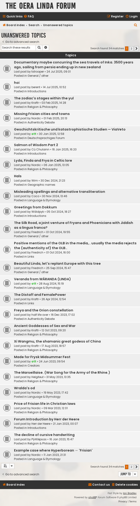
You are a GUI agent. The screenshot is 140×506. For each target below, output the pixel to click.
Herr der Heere (40, 424)
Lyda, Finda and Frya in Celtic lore (43, 160)
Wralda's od (24, 388)
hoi (17, 82)
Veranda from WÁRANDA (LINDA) (42, 279)
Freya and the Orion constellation (43, 310)
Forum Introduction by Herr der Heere (46, 419)
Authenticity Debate (41, 122)
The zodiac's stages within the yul (44, 98)
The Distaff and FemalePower (40, 294)
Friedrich (37, 232)
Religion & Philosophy (43, 107)
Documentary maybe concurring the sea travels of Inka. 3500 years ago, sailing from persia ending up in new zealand (73, 64)
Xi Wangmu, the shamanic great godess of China (57, 341)
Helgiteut (37, 377)
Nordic (36, 118)
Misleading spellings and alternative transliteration (59, 191)
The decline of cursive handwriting (44, 435)
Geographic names (41, 185)
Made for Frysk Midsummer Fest (42, 357)
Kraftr (35, 103)
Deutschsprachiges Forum (46, 138)
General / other (38, 76)
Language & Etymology (44, 200)
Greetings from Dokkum (35, 207)
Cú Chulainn (40, 149)
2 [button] (131, 48)
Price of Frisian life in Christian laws (45, 403)
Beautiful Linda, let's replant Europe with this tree (57, 263)
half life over (39, 315)
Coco (35, 196)
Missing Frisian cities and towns (42, 114)
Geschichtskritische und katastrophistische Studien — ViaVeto (70, 129)
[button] (136, 48)
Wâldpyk (37, 212)
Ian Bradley (130, 493)
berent (35, 87)
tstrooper (37, 71)
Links (31, 256)
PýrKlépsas (39, 439)
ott (33, 134)
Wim (34, 180)
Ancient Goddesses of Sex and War (45, 326)
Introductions (37, 91)
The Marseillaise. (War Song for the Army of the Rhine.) (62, 372)
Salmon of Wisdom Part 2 (36, 145)
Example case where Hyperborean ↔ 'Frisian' (53, 450)
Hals (18, 176)
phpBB (92, 497)
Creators (34, 365)
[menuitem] (29, 17)
